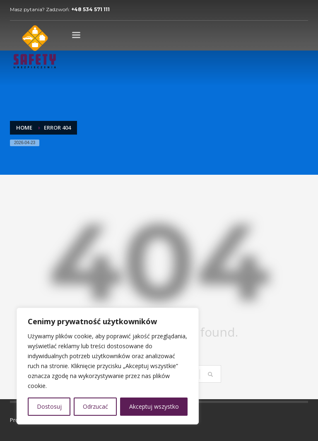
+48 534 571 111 (90, 9)
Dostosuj (49, 406)
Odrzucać (95, 406)
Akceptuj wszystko (154, 406)
